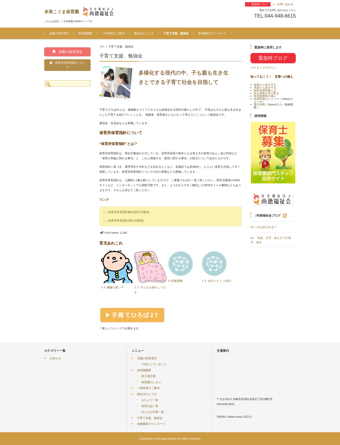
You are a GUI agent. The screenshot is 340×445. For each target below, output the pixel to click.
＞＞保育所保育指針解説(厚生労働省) (126, 212)
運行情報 (259, 104)
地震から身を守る (265, 84)
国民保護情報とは (265, 90)
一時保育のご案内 (113, 33)
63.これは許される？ (263, 227)
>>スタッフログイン (263, 67)
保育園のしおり (151, 382)
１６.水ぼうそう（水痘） (217, 280)
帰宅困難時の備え (265, 96)
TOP (101, 46)
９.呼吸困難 (175, 280)
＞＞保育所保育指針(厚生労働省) (123, 220)
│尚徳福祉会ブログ (267, 215)
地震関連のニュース (266, 98)
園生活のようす (144, 33)
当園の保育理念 (59, 33)
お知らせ (55, 358)
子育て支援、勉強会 (176, 33)
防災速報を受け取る (266, 93)
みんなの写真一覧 (152, 412)
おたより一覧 (149, 400)
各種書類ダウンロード (212, 33)
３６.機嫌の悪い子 (112, 287)
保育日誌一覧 (149, 406)
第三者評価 (148, 376)
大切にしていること (154, 364)
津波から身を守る (265, 87)
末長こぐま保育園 (61, 11)
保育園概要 (85, 33)
